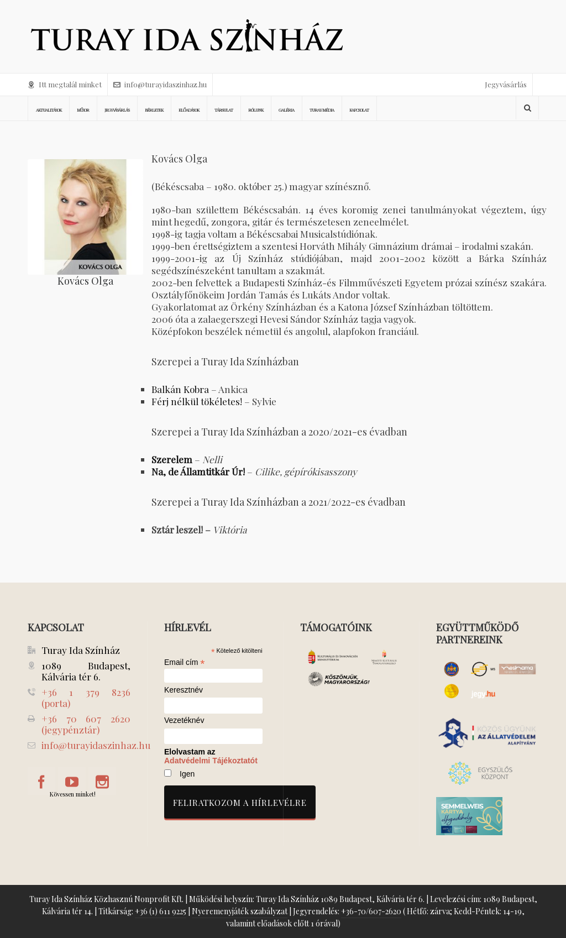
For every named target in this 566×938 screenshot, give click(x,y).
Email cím (184, 662)
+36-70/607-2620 (371, 911)
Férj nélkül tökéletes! (196, 401)
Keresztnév (183, 690)
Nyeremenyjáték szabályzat (239, 911)
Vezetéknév (184, 720)
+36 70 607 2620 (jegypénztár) (85, 724)
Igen (187, 773)
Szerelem (171, 459)
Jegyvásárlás (506, 84)
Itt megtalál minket (65, 84)
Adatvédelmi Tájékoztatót (211, 760)
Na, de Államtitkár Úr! (199, 471)
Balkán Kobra (180, 389)
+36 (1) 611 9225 (160, 911)
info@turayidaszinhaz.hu (160, 84)
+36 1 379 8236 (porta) (85, 697)
